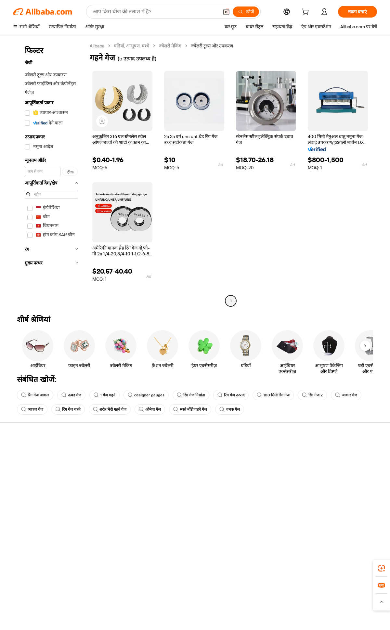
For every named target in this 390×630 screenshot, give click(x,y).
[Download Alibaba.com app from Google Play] (355, 566)
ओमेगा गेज (150, 409)
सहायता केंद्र (23, 452)
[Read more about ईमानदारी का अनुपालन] (298, 605)
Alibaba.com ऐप (202, 566)
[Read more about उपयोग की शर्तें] (262, 605)
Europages (298, 595)
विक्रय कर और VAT (179, 477)
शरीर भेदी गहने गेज (109, 409)
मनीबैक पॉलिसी (101, 464)
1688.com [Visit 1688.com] (119, 595)
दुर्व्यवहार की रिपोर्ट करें (31, 501)
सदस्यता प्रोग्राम (174, 464)
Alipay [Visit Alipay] (185, 595)
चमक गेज (229, 409)
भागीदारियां (246, 489)
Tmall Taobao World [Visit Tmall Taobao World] (154, 595)
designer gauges (146, 395)
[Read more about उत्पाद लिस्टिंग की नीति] (152, 605)
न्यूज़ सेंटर (319, 477)
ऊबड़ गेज (71, 395)
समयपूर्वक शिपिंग (102, 477)
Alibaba (97, 45)
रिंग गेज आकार (35, 395)
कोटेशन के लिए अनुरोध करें (185, 452)
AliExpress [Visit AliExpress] (93, 595)
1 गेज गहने (104, 395)
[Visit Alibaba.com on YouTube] (354, 515)
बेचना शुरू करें (249, 452)
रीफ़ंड (17, 489)
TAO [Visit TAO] (254, 595)
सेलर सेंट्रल (245, 464)
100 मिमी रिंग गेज (273, 395)
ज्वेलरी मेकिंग (170, 45)
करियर (317, 489)
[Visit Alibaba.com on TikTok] (364, 515)
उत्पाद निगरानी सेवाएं (105, 501)
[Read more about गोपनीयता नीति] (232, 605)
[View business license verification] (251, 617)
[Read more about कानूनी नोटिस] (117, 605)
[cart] (306, 12)
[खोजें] (246, 11)
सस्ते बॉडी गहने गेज (190, 409)
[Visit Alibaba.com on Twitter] (334, 515)
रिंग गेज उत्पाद (230, 395)
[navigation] (49, 174)
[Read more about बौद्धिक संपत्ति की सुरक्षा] (195, 605)
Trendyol (273, 595)
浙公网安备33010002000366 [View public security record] (287, 617)
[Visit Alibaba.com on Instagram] (344, 515)
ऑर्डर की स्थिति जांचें (30, 477)
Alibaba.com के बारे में (332, 452)
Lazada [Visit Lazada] (204, 595)
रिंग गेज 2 (312, 395)
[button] (226, 12)
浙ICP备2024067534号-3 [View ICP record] (352, 617)
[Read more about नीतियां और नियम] (86, 605)
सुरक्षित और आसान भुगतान (110, 452)
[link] (381, 568)
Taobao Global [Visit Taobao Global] (230, 595)
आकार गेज (346, 395)
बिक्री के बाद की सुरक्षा (106, 489)
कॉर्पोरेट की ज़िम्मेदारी (329, 464)
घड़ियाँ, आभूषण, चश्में (131, 45)
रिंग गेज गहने (68, 409)
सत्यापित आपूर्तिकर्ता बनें (257, 477)
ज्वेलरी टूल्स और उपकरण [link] (212, 45)
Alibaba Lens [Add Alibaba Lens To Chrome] (38, 566)
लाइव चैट (20, 464)
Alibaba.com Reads (181, 489)
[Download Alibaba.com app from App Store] (307, 566)
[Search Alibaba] (155, 11)
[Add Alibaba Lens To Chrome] (94, 566)
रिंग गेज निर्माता (191, 395)
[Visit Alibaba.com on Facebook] (315, 515)
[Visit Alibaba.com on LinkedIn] (325, 515)
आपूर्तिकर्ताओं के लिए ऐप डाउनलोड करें (269, 501)
